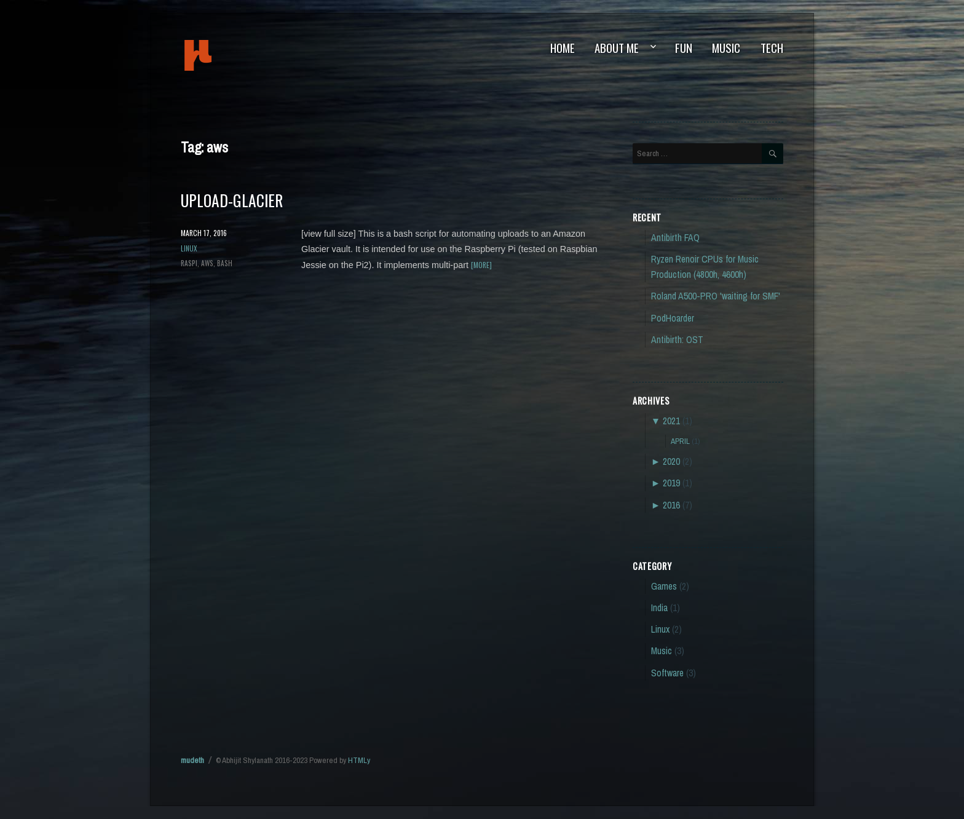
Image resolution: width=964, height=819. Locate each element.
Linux (189, 248)
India (659, 607)
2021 (671, 420)
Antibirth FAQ (675, 237)
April (680, 440)
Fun (683, 47)
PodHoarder (672, 318)
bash (224, 263)
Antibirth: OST (677, 339)
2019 (671, 483)
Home (562, 47)
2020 (671, 461)
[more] (481, 264)
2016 (671, 505)
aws (207, 263)
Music (726, 47)
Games (664, 586)
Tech (772, 47)
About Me (617, 47)
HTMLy (359, 760)
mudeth (239, 55)
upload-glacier (232, 200)
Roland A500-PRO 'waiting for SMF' (715, 296)
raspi (189, 263)
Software (667, 673)
